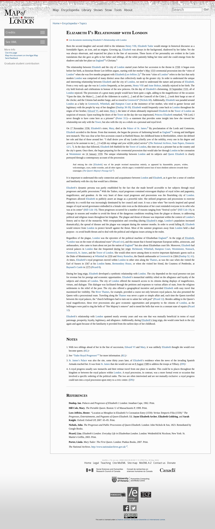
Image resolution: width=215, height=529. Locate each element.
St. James (82, 252)
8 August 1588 (142, 364)
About (128, 10)
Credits (10, 32)
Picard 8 (96, 267)
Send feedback (11, 58)
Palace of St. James (136, 128)
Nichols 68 (145, 100)
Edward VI (93, 111)
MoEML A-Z (145, 463)
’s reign (154, 220)
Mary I (113, 111)
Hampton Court (123, 104)
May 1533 (150, 70)
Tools (118, 10)
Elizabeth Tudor (145, 46)
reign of (185, 238)
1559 (110, 256)
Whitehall (104, 104)
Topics (83, 23)
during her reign (122, 249)
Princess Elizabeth (163, 114)
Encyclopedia (70, 10)
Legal (96, 463)
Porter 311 (121, 118)
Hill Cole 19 (90, 209)
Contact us (159, 463)
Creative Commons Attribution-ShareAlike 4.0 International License (141, 520)
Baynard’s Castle (74, 267)
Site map (132, 463)
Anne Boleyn (154, 85)
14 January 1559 (94, 154)
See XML (11, 42)
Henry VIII (131, 46)
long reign (82, 273)
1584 (175, 256)
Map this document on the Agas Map (21, 55)
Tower (120, 114)
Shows (98, 10)
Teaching (106, 463)
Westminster (75, 154)
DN (182, 364)
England (100, 60)
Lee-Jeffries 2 (132, 74)
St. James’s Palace (78, 360)
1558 (177, 67)
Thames (153, 260)
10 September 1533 (178, 89)
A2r (97, 171)
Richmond (137, 249)
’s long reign (151, 320)
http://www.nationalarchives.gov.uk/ (108, 446)
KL (86, 350)
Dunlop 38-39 (123, 107)
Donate (171, 463)
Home (56, 23)
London (120, 67)
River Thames (102, 292)
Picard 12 (158, 299)
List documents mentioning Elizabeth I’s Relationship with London (98, 40)
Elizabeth (126, 49)
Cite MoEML (119, 463)
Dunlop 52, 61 (186, 256)
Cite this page (11, 52)
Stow (108, 10)
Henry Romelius (125, 256)
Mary (111, 128)
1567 (87, 263)
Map (56, 10)
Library (86, 10)
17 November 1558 (79, 128)
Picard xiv (118, 241)
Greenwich (133, 100)
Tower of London (183, 111)
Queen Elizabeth (176, 154)
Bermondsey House (121, 263)
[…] (95, 96)
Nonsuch (189, 249)
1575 (88, 267)
